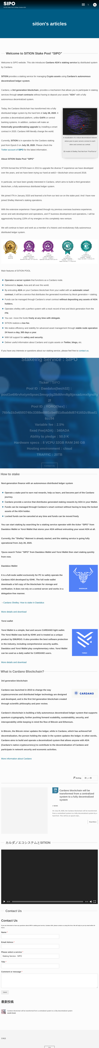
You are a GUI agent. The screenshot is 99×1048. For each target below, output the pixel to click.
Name (4, 923)
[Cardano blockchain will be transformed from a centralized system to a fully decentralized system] (3, 1002)
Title (3, 952)
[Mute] (91, 892)
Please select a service (12, 942)
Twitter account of (12, 150)
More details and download (14, 612)
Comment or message (11, 962)
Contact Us (49, 466)
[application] (49, 867)
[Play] (4, 892)
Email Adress (7, 933)
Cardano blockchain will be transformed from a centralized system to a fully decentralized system (39, 1001)
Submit (5, 982)
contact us (84, 350)
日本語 (3, 1029)
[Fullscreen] (95, 892)
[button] (95, 5)
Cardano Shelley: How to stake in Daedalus (23, 602)
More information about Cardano (16, 758)
